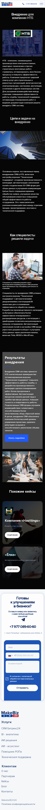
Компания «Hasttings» (22, 521)
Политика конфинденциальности (18, 804)
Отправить (22, 687)
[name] (22, 647)
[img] (7, 4)
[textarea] (22, 667)
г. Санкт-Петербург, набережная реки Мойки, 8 (23, 633)
